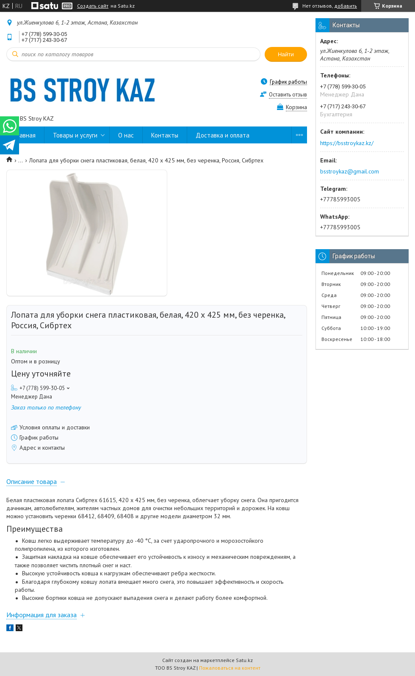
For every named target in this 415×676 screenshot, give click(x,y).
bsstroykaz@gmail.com (349, 171)
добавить (345, 6)
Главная (25, 135)
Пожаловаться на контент (229, 668)
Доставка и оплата (222, 135)
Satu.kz (244, 660)
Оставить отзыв (288, 94)
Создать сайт (92, 6)
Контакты (164, 135)
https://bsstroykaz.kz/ (347, 143)
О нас (126, 135)
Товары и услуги (75, 135)
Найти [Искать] (286, 54)
